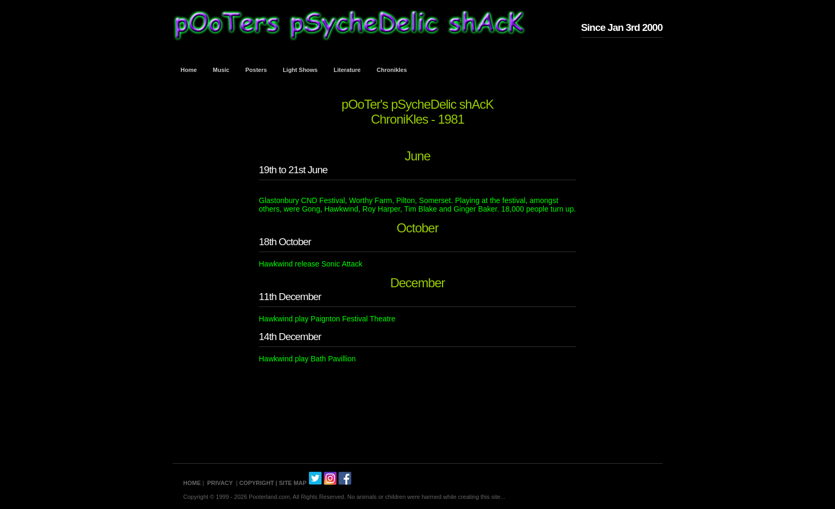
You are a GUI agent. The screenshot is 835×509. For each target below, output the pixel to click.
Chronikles (391, 70)
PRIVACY (220, 483)
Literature (347, 70)
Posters (256, 70)
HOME (192, 483)
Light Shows (300, 70)
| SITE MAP (291, 483)
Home (189, 70)
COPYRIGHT (256, 483)
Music (221, 70)
